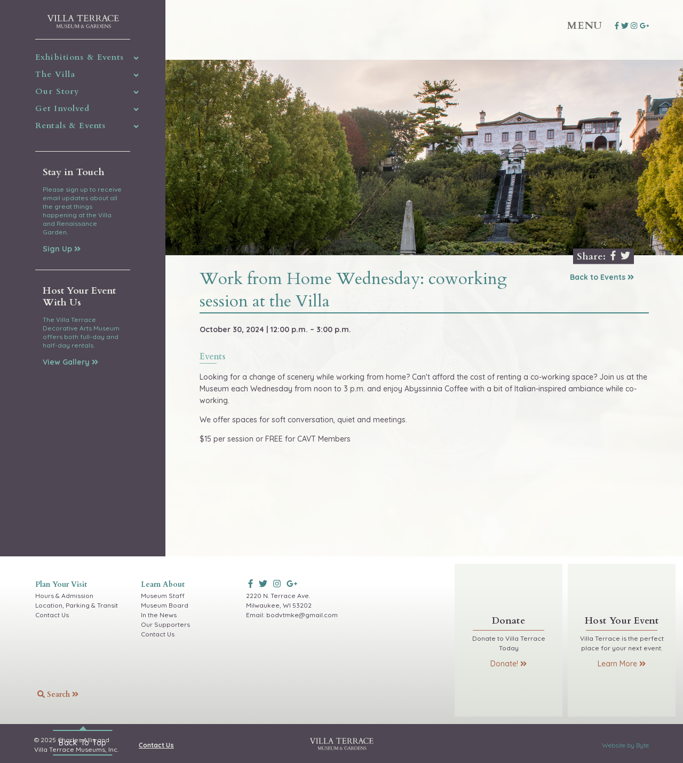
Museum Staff (163, 596)
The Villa (55, 74)
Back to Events (602, 277)
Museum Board (164, 605)
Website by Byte (625, 745)
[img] (136, 58)
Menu (584, 26)
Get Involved (62, 108)
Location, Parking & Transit (76, 605)
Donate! (508, 663)
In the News (159, 615)
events (213, 357)
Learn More (622, 663)
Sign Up (62, 249)
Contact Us (52, 615)
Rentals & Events (70, 125)
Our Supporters (165, 624)
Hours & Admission (64, 596)
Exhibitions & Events (79, 57)
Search (57, 694)
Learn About (163, 584)
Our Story (57, 91)
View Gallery (70, 362)
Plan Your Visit (61, 584)
